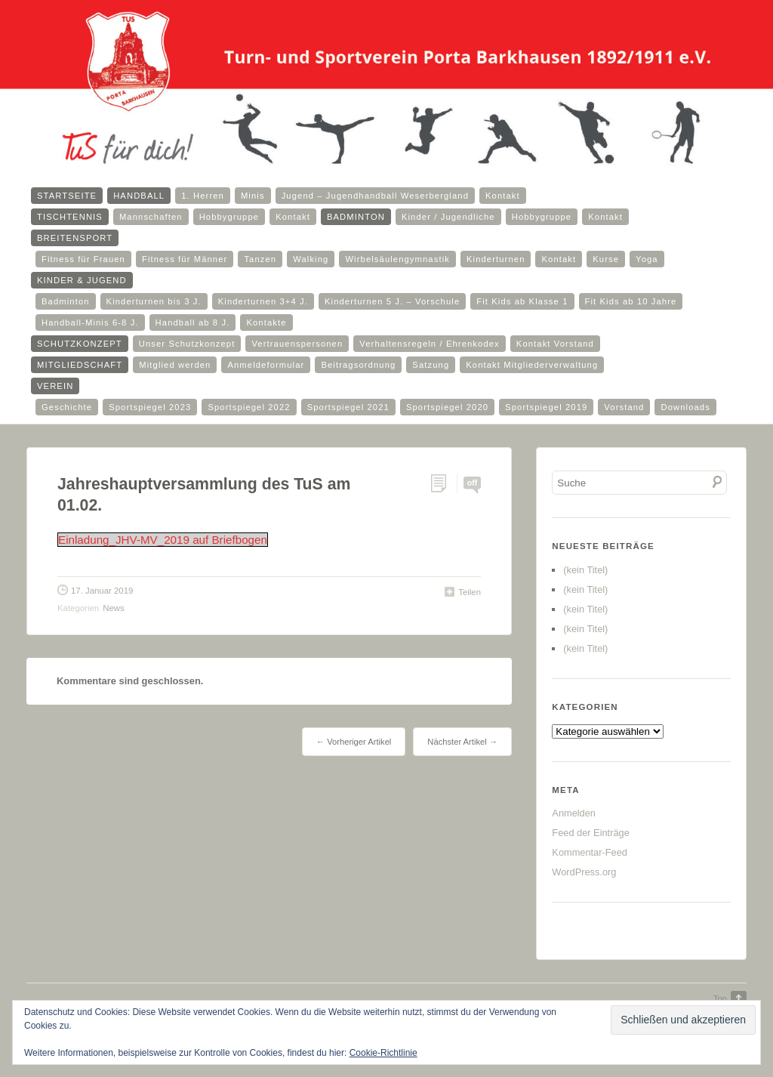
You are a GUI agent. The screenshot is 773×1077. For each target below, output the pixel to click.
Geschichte (67, 407)
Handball (139, 195)
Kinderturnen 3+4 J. (263, 301)
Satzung (430, 364)
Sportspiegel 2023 (150, 407)
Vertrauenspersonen (297, 343)
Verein (55, 385)
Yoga (647, 259)
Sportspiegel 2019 (546, 407)
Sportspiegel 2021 (348, 407)
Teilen (469, 592)
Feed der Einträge (590, 832)
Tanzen (260, 259)
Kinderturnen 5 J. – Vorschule (392, 301)
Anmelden (574, 813)
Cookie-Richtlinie (383, 1053)
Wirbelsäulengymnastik (397, 259)
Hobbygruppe (229, 216)
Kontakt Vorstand (555, 343)
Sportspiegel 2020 (447, 407)
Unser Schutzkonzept (187, 343)
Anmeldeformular (265, 364)
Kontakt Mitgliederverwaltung (532, 364)
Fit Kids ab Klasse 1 (522, 301)
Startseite (67, 195)
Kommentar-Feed (589, 852)
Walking (310, 259)
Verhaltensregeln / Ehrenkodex (429, 343)
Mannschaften (151, 216)
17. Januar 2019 (102, 590)
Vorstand (624, 407)
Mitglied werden (175, 364)
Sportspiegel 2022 (249, 407)
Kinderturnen (496, 259)
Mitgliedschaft (79, 364)
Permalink (443, 483)
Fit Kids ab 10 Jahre (631, 301)
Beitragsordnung (358, 364)
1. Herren (202, 195)
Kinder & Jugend (82, 280)
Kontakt (502, 195)
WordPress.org (584, 872)
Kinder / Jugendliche (448, 216)
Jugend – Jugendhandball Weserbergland (375, 195)
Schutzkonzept (79, 343)
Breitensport (74, 237)
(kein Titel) (585, 570)
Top (720, 998)
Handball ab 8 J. (193, 322)
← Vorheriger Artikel (353, 741)
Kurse (606, 259)
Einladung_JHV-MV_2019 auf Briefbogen (162, 539)
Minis (253, 195)
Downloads (685, 407)
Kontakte (266, 322)
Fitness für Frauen (83, 259)
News (113, 608)
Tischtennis (70, 216)
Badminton (356, 216)
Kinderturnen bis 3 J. (154, 301)
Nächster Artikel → (462, 741)
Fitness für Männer (184, 259)
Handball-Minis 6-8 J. (90, 322)
